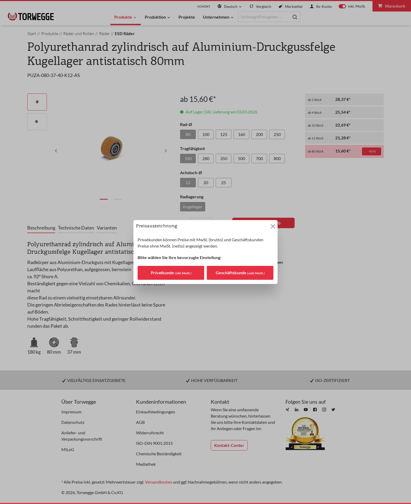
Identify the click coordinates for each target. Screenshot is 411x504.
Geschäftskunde (240, 272)
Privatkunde (171, 272)
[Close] (272, 226)
